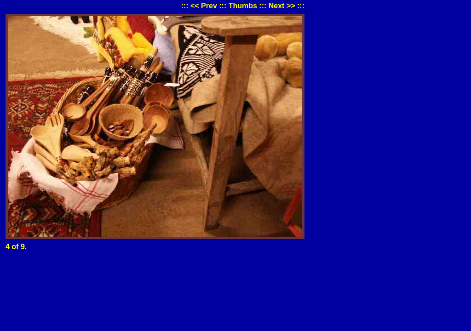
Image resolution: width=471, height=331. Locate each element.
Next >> (282, 6)
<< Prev (203, 6)
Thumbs (243, 6)
